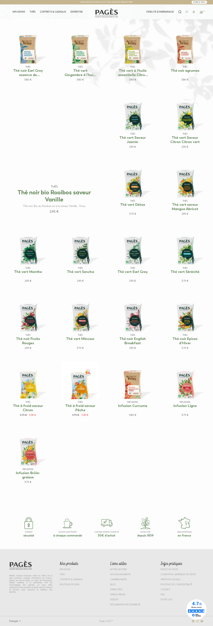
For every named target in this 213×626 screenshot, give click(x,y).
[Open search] (179, 11)
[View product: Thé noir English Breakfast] (132, 323)
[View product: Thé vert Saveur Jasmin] (132, 121)
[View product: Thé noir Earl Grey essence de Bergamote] (28, 54)
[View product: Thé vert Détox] (132, 188)
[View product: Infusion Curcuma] (132, 390)
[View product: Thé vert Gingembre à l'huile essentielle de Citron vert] (80, 54)
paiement (28, 532)
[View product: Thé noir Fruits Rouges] (28, 323)
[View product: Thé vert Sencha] (80, 256)
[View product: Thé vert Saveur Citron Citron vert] (185, 121)
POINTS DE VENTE (169, 569)
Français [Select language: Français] (14, 621)
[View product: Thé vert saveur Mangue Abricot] (185, 188)
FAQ (163, 594)
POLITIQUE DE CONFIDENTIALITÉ (176, 584)
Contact (165, 589)
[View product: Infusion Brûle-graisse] (28, 457)
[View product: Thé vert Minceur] (80, 323)
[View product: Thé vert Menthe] (28, 256)
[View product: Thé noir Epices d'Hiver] (185, 323)
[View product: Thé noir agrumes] (185, 54)
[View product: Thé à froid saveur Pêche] (80, 390)
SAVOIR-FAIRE (145, 532)
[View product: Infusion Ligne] (185, 390)
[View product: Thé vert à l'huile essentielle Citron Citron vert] (132, 54)
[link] (193, 11)
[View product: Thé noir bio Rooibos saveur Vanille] (54, 154)
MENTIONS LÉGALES (170, 579)
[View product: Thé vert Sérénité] (185, 256)
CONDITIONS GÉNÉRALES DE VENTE (178, 574)
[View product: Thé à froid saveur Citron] (28, 390)
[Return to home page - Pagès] (106, 13)
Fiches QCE (167, 599)
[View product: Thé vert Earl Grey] (132, 256)
